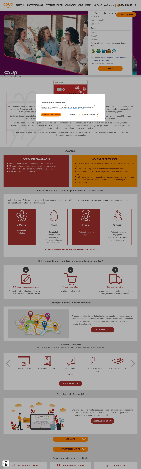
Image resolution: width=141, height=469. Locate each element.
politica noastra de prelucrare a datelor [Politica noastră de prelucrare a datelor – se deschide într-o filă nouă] (73, 108)
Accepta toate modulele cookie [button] (51, 114)
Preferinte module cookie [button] (91, 114)
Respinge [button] (72, 114)
